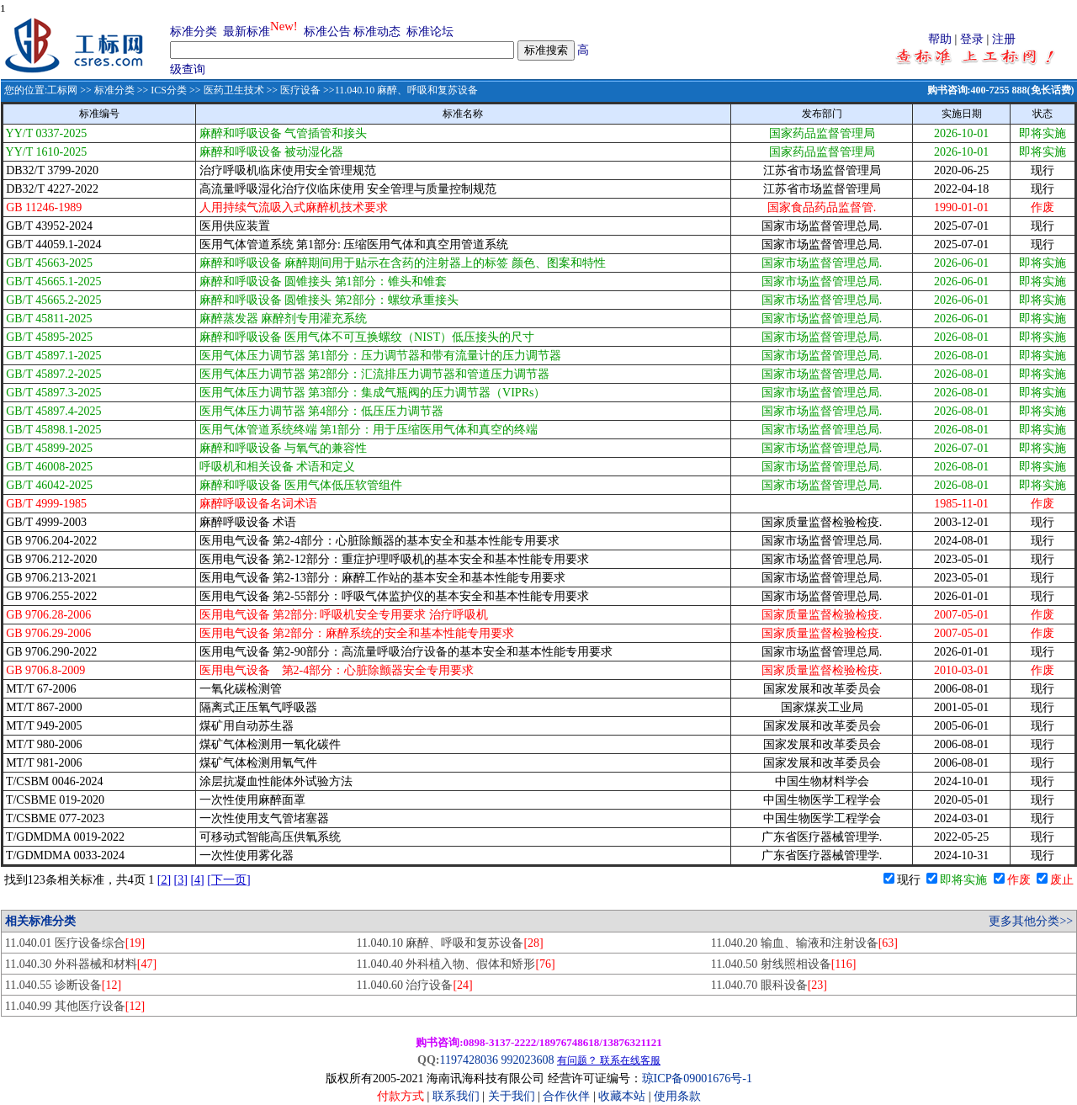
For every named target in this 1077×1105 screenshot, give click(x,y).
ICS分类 (169, 90)
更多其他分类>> (1031, 921)
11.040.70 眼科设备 (769, 985)
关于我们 (513, 1096)
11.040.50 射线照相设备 (784, 964)
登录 (972, 39)
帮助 (940, 39)
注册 (1004, 39)
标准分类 (193, 31)
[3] (181, 880)
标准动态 (377, 31)
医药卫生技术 (234, 90)
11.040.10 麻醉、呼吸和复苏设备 (449, 943)
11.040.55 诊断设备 (63, 985)
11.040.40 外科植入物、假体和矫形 (455, 964)
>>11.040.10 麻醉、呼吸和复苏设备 (399, 90)
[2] (164, 880)
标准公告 (327, 31)
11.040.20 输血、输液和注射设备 (804, 943)
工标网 (62, 90)
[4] (197, 880)
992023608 (527, 1060)
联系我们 (456, 1096)
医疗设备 (300, 90)
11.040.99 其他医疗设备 (75, 1006)
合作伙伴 (566, 1096)
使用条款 (677, 1096)
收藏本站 (621, 1096)
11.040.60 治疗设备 (414, 985)
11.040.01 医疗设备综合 (75, 943)
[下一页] (228, 880)
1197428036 (468, 1060)
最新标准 (246, 31)
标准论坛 (430, 31)
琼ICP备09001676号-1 (697, 1078)
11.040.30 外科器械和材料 (81, 964)
